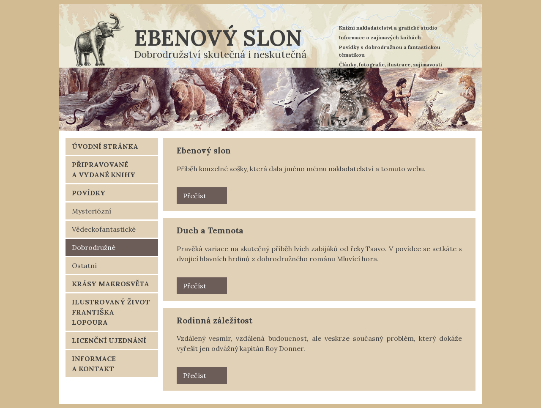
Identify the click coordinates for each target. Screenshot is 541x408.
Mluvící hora (357, 259)
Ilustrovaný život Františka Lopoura (111, 312)
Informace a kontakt (94, 363)
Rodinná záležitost (214, 320)
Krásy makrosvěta (110, 283)
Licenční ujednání (109, 340)
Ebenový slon (218, 38)
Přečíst (194, 196)
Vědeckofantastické (104, 229)
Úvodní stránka (105, 146)
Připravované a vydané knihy (104, 169)
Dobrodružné (93, 247)
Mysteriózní (91, 211)
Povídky (89, 193)
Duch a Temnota (210, 230)
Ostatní (84, 265)
